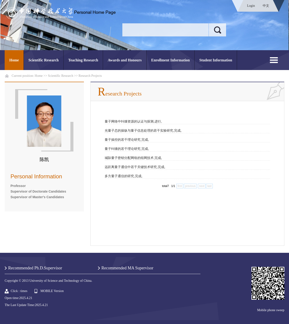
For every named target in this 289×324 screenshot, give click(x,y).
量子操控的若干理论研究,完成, (127, 139)
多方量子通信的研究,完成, (123, 176)
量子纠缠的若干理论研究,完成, (127, 149)
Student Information (215, 60)
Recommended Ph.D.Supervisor (35, 268)
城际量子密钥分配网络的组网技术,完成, (133, 158)
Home (14, 60)
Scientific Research (43, 60)
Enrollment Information (170, 60)
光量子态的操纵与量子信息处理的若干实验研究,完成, (143, 130)
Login (251, 5)
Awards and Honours (125, 60)
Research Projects (90, 75)
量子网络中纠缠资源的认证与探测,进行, (133, 121)
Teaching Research (83, 60)
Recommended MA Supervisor (127, 268)
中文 (266, 5)
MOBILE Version (52, 291)
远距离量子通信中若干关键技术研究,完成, (135, 167)
